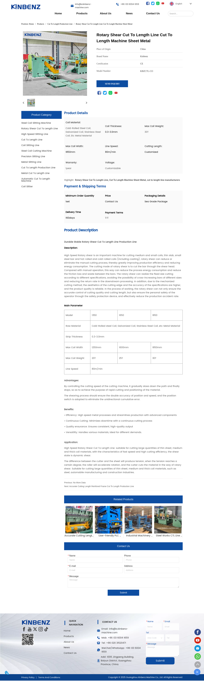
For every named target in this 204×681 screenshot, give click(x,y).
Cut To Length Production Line (60, 24)
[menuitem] (81, 13)
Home (31, 24)
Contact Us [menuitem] (153, 13)
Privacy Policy (28, 678)
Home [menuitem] (58, 13)
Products (41, 24)
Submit (123, 593)
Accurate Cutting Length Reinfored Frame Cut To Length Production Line (101, 486)
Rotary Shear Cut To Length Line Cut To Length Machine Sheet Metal (103, 24)
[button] (81, 13)
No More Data (79, 482)
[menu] (105, 13)
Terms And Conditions (49, 678)
